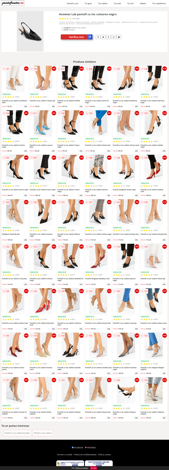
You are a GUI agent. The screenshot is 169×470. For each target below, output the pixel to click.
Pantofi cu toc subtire (43, 433)
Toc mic (130, 3)
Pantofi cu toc (72, 3)
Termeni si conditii (64, 454)
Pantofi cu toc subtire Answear (17, 433)
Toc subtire (102, 3)
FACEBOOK (77, 447)
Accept (93, 468)
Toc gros (88, 3)
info (25, 106)
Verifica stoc (80, 36)
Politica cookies (104, 454)
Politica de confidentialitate (85, 454)
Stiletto (143, 3)
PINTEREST (90, 447)
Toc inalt (117, 3)
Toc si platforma (159, 3)
